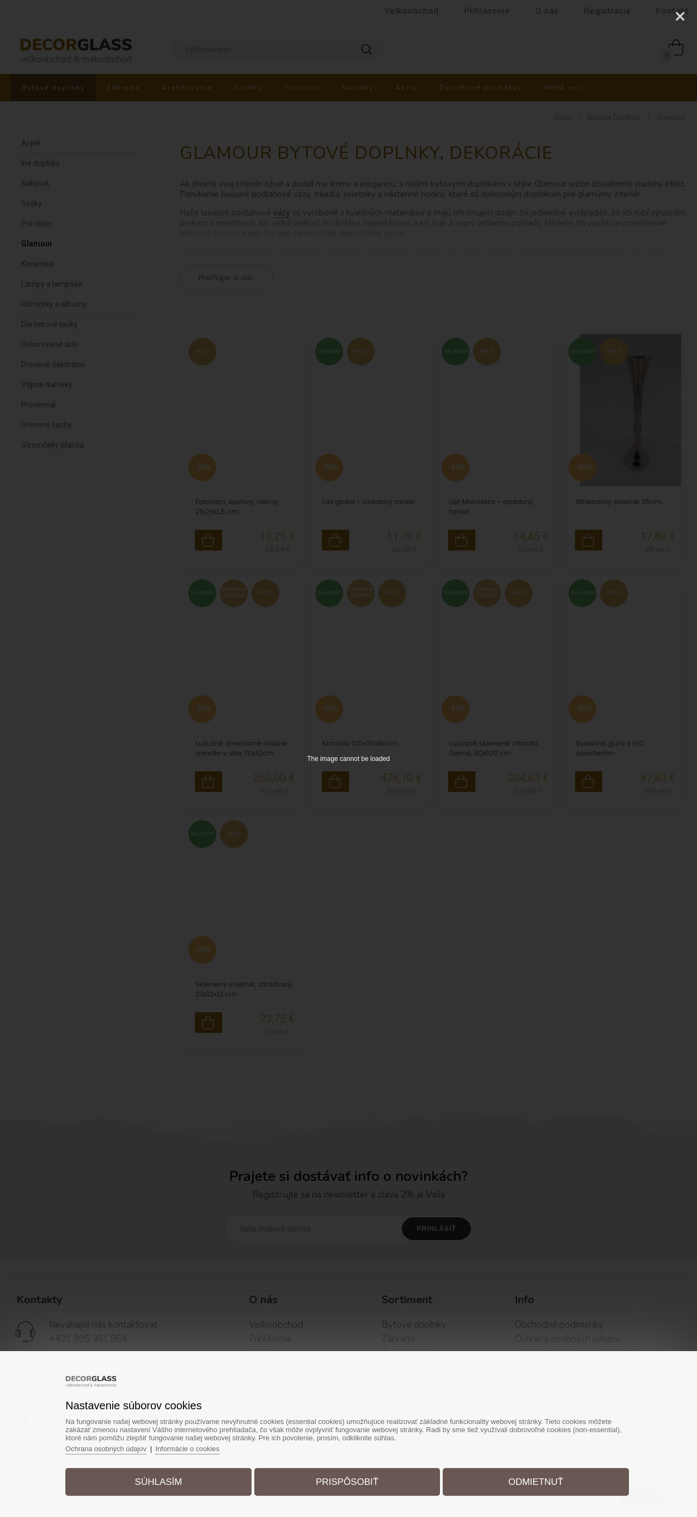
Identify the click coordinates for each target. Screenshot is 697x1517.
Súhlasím (161, 1481)
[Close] (680, 16)
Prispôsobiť (347, 1481)
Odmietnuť (532, 1481)
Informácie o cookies (193, 1448)
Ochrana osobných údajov (111, 1448)
